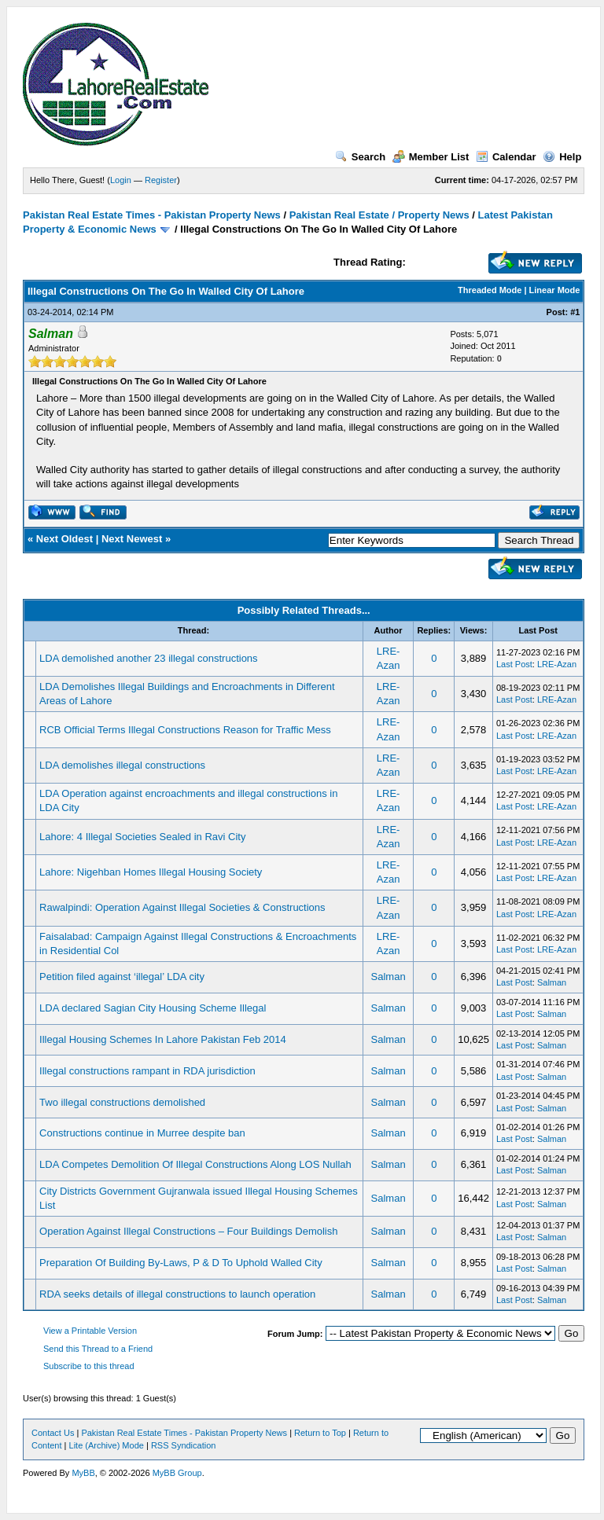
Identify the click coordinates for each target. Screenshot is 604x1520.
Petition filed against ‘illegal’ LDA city (121, 976)
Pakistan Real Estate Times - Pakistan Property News (153, 215)
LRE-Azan (556, 664)
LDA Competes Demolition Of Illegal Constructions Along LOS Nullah (195, 1164)
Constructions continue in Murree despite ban (142, 1133)
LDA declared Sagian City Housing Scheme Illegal (152, 1008)
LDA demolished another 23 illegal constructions (148, 658)
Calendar (506, 157)
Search (360, 157)
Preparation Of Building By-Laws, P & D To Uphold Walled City (180, 1263)
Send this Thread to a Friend (98, 1348)
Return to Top (320, 1432)
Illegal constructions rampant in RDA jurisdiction (147, 1071)
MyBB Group (177, 1473)
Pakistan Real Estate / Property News (379, 215)
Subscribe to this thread (88, 1366)
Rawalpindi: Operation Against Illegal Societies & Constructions (182, 907)
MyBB (83, 1473)
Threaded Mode (489, 290)
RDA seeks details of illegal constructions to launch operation (177, 1294)
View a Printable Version (90, 1330)
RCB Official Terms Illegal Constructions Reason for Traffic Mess (185, 730)
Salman (388, 976)
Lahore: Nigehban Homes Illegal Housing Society (150, 872)
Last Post (514, 664)
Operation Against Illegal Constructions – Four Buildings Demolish (188, 1231)
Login (120, 180)
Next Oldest (64, 539)
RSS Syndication (183, 1445)
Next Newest (131, 539)
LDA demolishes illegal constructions (122, 765)
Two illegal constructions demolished (122, 1102)
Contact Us (52, 1432)
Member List (431, 157)
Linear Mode (554, 290)
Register (161, 180)
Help (562, 157)
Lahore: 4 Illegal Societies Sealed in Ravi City (142, 837)
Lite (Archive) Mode (106, 1445)
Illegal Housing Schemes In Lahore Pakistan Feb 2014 (162, 1039)
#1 (575, 312)
